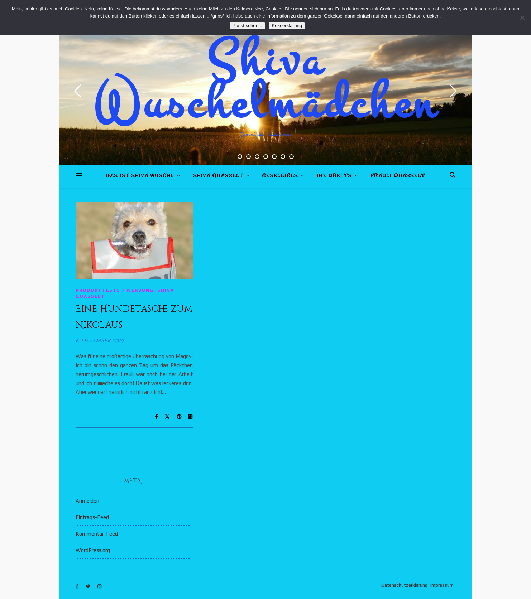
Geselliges (280, 177)
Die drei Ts (334, 177)
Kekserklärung (287, 25)
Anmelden (87, 501)
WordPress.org (93, 550)
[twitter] (88, 586)
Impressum (442, 585)
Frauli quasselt (398, 177)
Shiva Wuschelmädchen (266, 82)
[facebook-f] (78, 586)
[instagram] (99, 586)
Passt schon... (248, 25)
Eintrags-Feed (92, 517)
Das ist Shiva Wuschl (140, 177)
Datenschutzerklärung (404, 585)
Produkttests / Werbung (115, 290)
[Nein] (522, 17)
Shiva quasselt (218, 177)
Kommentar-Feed (97, 534)
